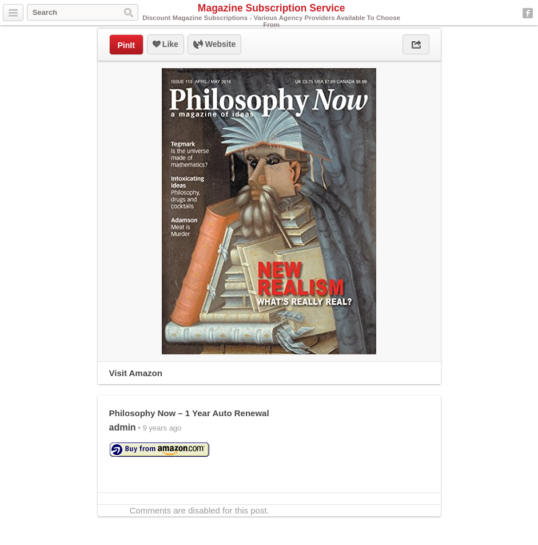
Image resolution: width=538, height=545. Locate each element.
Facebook (527, 13)
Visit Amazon (135, 373)
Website (214, 45)
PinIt (126, 45)
